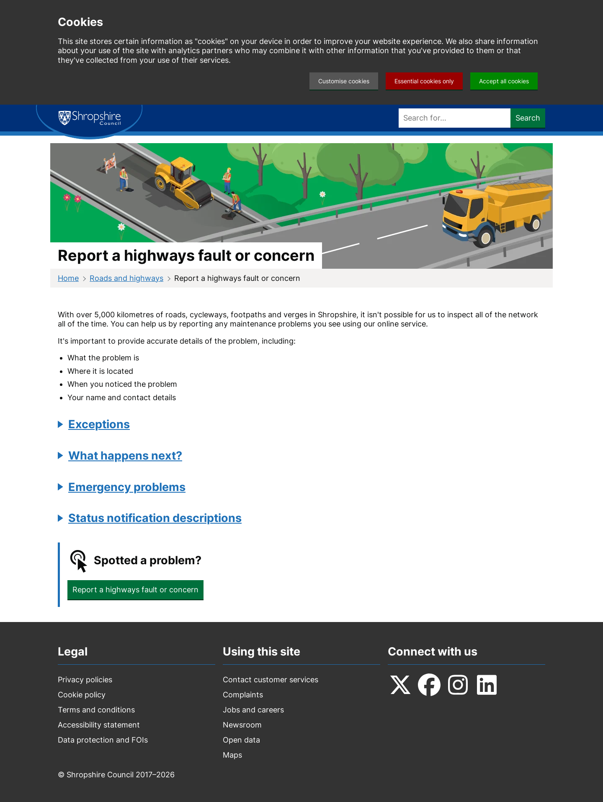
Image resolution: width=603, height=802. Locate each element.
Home (68, 278)
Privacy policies (85, 679)
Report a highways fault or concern (135, 589)
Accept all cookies (504, 81)
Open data (241, 739)
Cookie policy (82, 694)
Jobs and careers (253, 709)
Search (527, 117)
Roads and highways (126, 278)
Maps (232, 755)
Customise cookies (343, 81)
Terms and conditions (96, 709)
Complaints (243, 694)
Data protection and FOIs (103, 739)
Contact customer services (270, 679)
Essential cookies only (424, 81)
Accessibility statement (99, 724)
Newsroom (242, 724)
